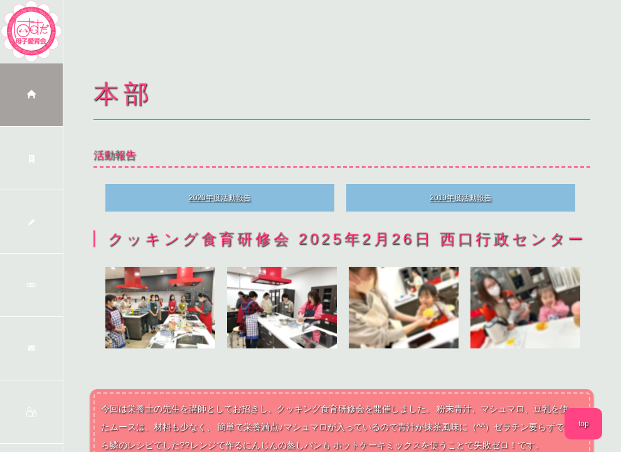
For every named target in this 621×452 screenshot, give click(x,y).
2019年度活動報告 (461, 197)
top (583, 423)
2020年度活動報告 (220, 197)
